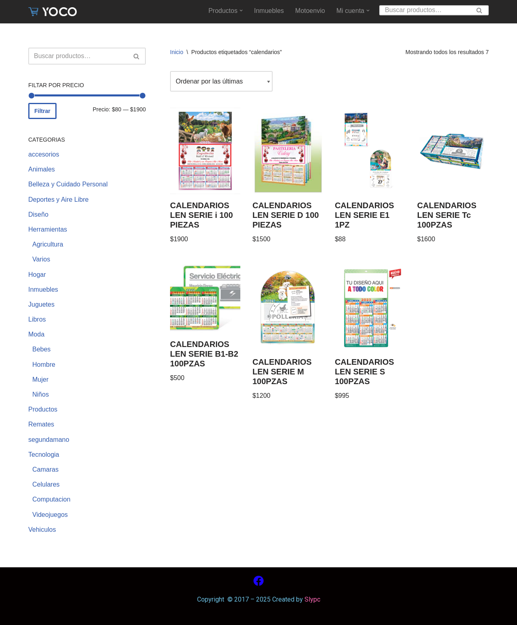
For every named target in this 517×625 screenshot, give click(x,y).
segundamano (48, 439)
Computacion (51, 499)
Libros (37, 319)
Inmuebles (269, 10)
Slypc (311, 599)
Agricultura (47, 244)
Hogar (37, 274)
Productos (42, 409)
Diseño (38, 214)
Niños (40, 394)
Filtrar (42, 111)
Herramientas (47, 229)
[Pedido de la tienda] (221, 81)
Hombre (43, 364)
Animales (41, 169)
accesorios (43, 154)
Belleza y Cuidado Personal (68, 184)
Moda (36, 334)
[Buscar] (425, 10)
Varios (41, 259)
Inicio (176, 52)
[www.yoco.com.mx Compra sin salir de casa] (52, 11)
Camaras (45, 469)
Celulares (46, 484)
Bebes (41, 349)
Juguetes (41, 304)
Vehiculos (42, 529)
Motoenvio (310, 10)
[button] (241, 10)
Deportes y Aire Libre (58, 199)
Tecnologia (43, 454)
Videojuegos (50, 514)
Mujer (40, 379)
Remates (41, 424)
